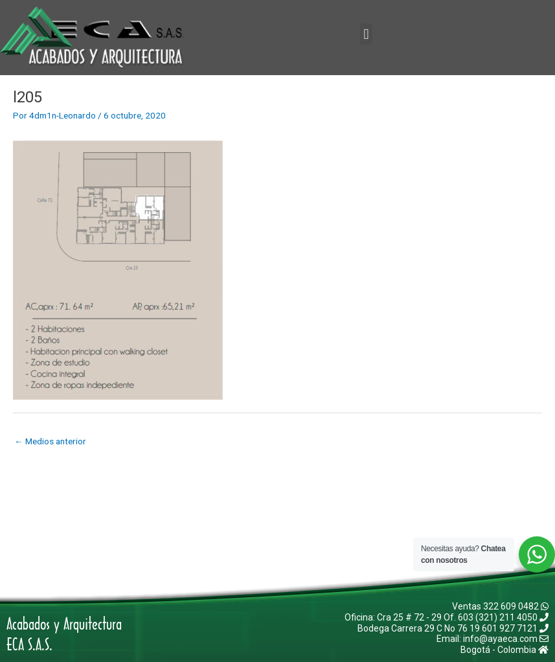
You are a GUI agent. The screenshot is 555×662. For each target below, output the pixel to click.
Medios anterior (50, 441)
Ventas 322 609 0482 (500, 606)
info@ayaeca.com (506, 638)
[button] (366, 34)
